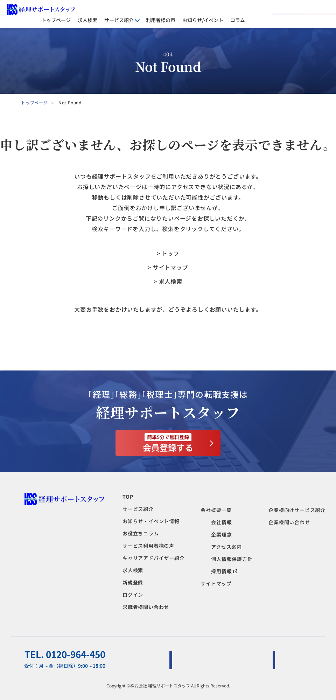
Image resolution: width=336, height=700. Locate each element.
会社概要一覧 (216, 509)
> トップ (168, 253)
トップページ (56, 19)
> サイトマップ (168, 267)
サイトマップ (216, 583)
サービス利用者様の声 (148, 545)
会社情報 (221, 522)
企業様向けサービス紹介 (297, 509)
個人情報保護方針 (231, 558)
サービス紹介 (138, 508)
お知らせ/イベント (202, 19)
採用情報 (224, 571)
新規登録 (132, 582)
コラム (237, 19)
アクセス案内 (226, 546)
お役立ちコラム (140, 533)
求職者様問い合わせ (145, 606)
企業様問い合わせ (289, 522)
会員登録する (168, 443)
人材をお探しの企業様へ (222, 9)
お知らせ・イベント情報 (151, 521)
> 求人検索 (168, 281)
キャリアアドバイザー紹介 (153, 557)
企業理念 (221, 534)
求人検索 (87, 19)
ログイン (277, 14)
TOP (127, 496)
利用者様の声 (160, 19)
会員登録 (320, 14)
